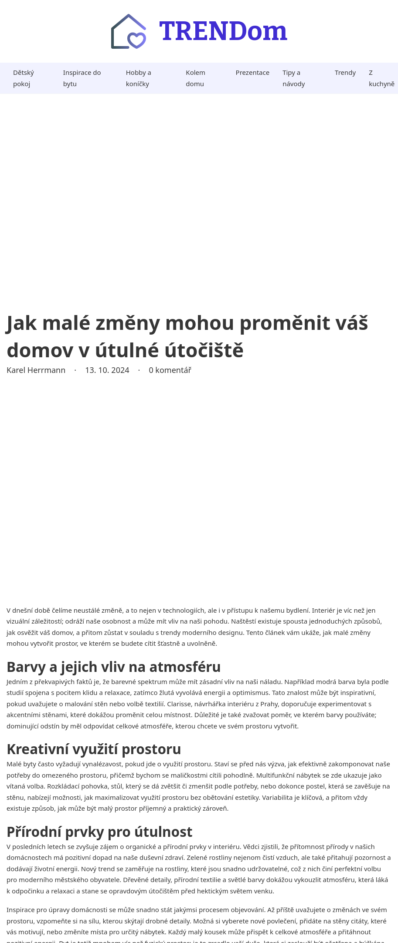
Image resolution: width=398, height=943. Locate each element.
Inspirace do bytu (82, 78)
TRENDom (223, 31)
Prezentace (253, 72)
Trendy (345, 72)
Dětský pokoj (23, 78)
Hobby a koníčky (138, 78)
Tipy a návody (293, 78)
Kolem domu (195, 78)
